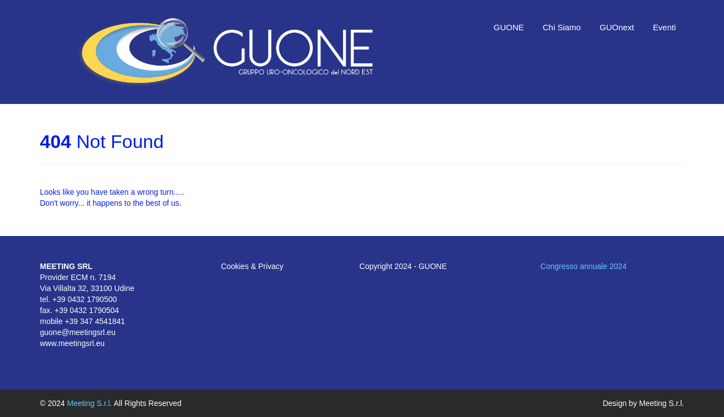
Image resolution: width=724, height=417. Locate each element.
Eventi (664, 27)
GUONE (509, 27)
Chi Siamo (562, 27)
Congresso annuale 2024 (584, 266)
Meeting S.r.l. (90, 403)
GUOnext (617, 27)
